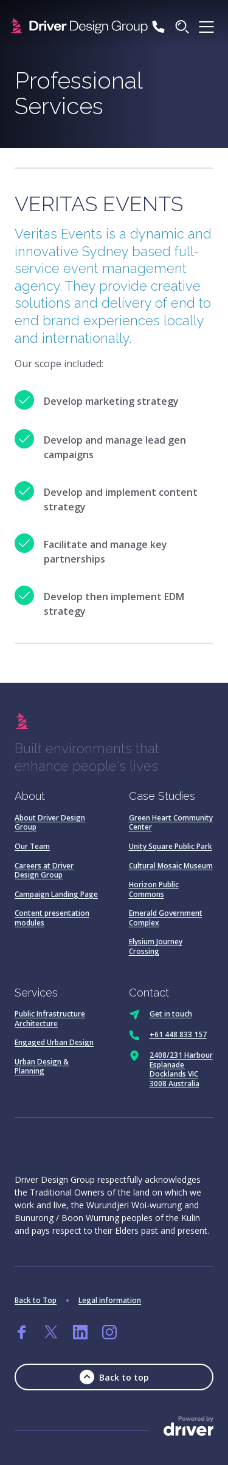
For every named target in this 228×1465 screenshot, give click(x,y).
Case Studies (162, 796)
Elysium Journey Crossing (155, 946)
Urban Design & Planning (42, 1067)
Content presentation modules (52, 918)
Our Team (32, 846)
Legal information (109, 1300)
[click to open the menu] (206, 26)
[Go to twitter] (51, 1332)
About (30, 796)
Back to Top (36, 1300)
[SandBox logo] (81, 26)
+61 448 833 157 (178, 1034)
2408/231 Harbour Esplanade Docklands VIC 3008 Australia (181, 1069)
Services (36, 992)
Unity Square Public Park (170, 846)
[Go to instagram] (109, 1332)
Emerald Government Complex (165, 918)
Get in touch (171, 1014)
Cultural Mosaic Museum (171, 866)
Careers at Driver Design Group (44, 871)
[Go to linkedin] (80, 1332)
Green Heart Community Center (171, 823)
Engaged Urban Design (54, 1042)
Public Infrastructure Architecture (50, 1019)
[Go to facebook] (22, 1332)
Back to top (114, 1377)
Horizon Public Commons (154, 889)
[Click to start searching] (182, 26)
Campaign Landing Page (56, 894)
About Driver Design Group (50, 823)
